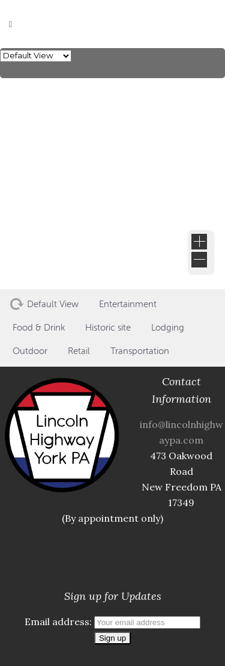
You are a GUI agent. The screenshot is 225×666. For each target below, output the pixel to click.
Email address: (112, 622)
